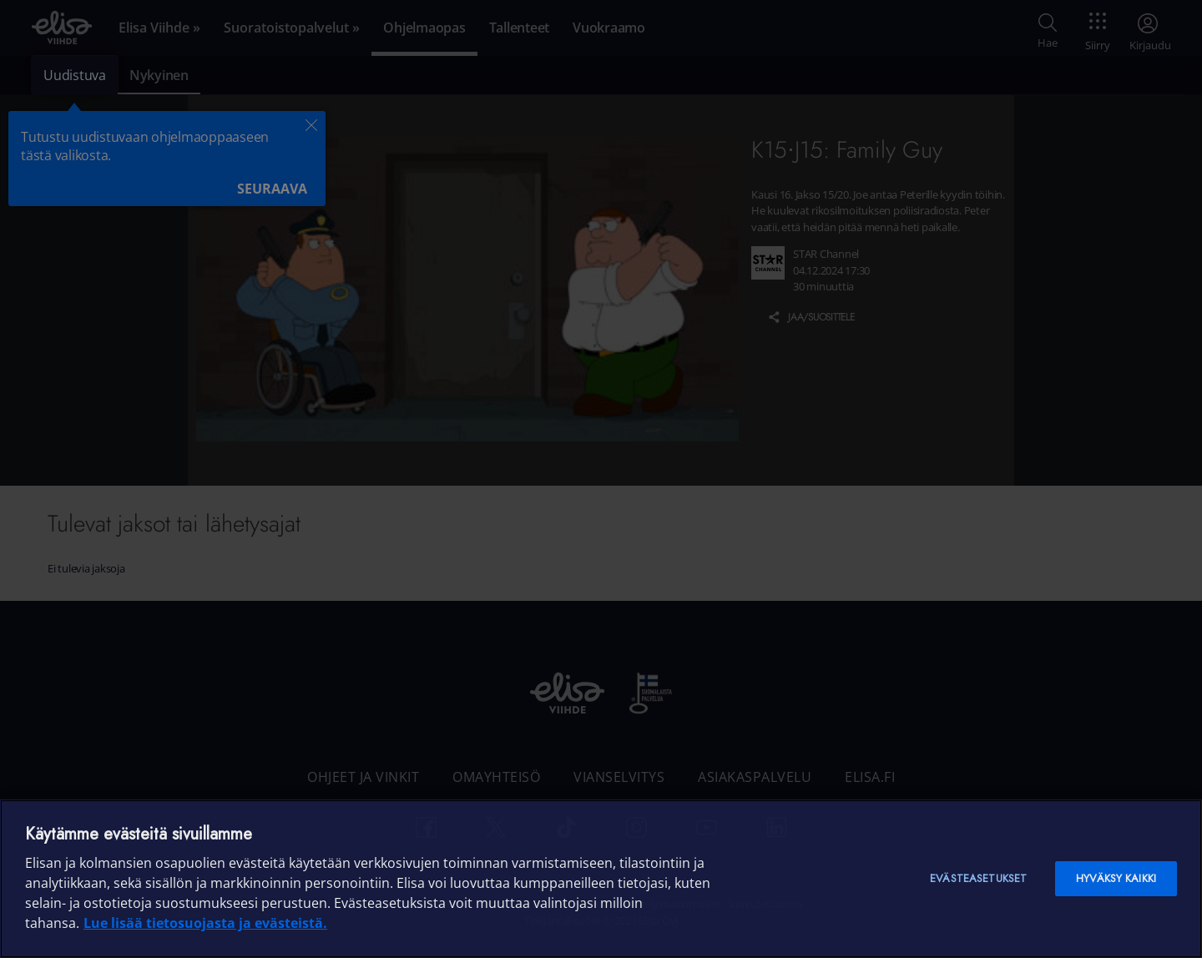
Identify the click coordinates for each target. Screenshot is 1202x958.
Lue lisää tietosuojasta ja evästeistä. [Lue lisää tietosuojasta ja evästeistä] (205, 923)
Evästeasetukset (978, 878)
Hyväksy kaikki (1116, 878)
